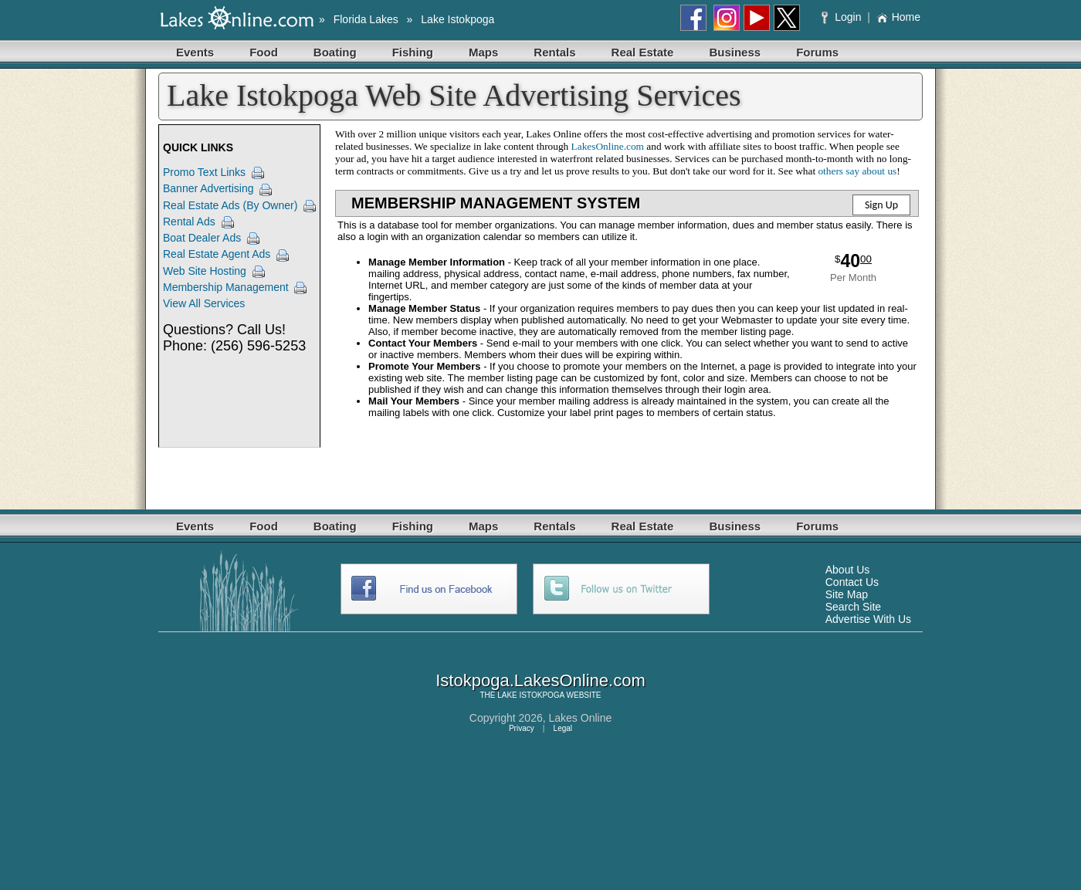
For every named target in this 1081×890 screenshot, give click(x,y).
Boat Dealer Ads (202, 238)
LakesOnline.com (607, 146)
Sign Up (881, 205)
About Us (847, 569)
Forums (817, 52)
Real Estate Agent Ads (216, 254)
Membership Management (226, 287)
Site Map (846, 594)
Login (843, 17)
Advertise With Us (868, 619)
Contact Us (852, 582)
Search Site (853, 607)
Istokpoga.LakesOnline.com (540, 680)
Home (898, 17)
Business (735, 52)
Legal (563, 728)
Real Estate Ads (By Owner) (230, 205)
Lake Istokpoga (457, 19)
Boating (335, 52)
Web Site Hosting (204, 271)
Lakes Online (580, 718)
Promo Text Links (204, 172)
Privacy (521, 728)
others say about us (857, 171)
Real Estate (643, 52)
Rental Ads (189, 221)
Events (195, 52)
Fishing (412, 52)
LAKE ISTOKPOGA (530, 695)
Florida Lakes (366, 19)
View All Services (204, 303)
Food (263, 52)
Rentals (554, 52)
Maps (483, 52)
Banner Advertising (208, 188)
